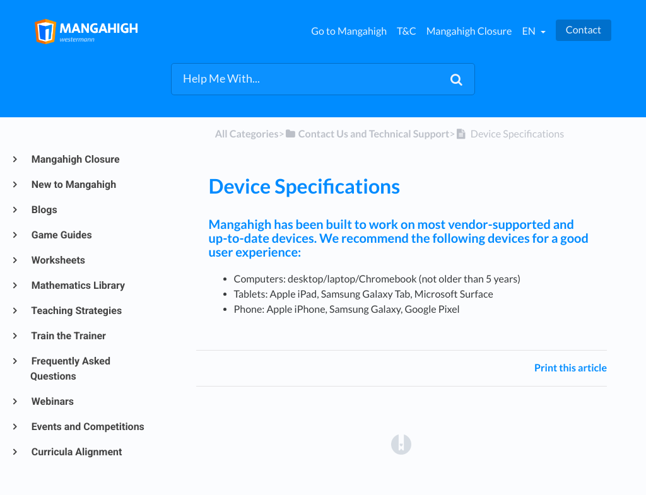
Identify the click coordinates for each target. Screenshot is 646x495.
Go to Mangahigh (349, 31)
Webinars (52, 401)
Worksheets (57, 260)
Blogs (43, 210)
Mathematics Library (77, 285)
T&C (406, 31)
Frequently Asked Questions (70, 368)
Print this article (570, 368)
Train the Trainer (68, 336)
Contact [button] (583, 30)
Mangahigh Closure (469, 31)
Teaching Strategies (76, 311)
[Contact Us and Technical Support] (367, 134)
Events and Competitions (87, 427)
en (529, 31)
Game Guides (61, 235)
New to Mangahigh (73, 184)
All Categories (247, 134)
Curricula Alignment (76, 452)
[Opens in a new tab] (401, 444)
